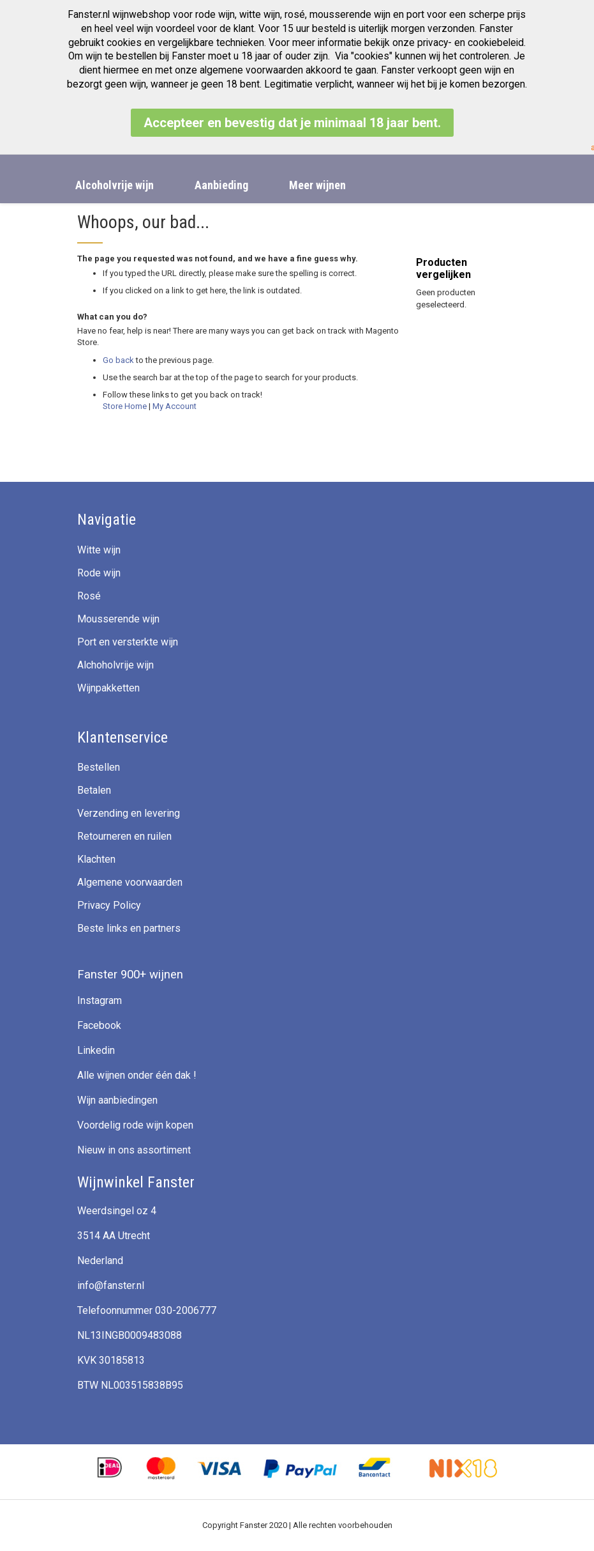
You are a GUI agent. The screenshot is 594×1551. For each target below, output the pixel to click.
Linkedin (96, 1050)
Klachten (96, 859)
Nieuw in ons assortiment (134, 1150)
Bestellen (98, 767)
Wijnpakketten (108, 688)
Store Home (125, 406)
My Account (174, 406)
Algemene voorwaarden (129, 882)
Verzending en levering (128, 813)
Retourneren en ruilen (124, 836)
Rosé (89, 596)
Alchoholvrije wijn (115, 665)
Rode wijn (99, 573)
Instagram (99, 1000)
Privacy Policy (109, 905)
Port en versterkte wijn (127, 642)
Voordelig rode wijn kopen (135, 1125)
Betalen (94, 790)
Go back (118, 360)
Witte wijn (99, 550)
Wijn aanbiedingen (117, 1100)
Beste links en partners (129, 928)
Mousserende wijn (118, 619)
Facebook (99, 1025)
